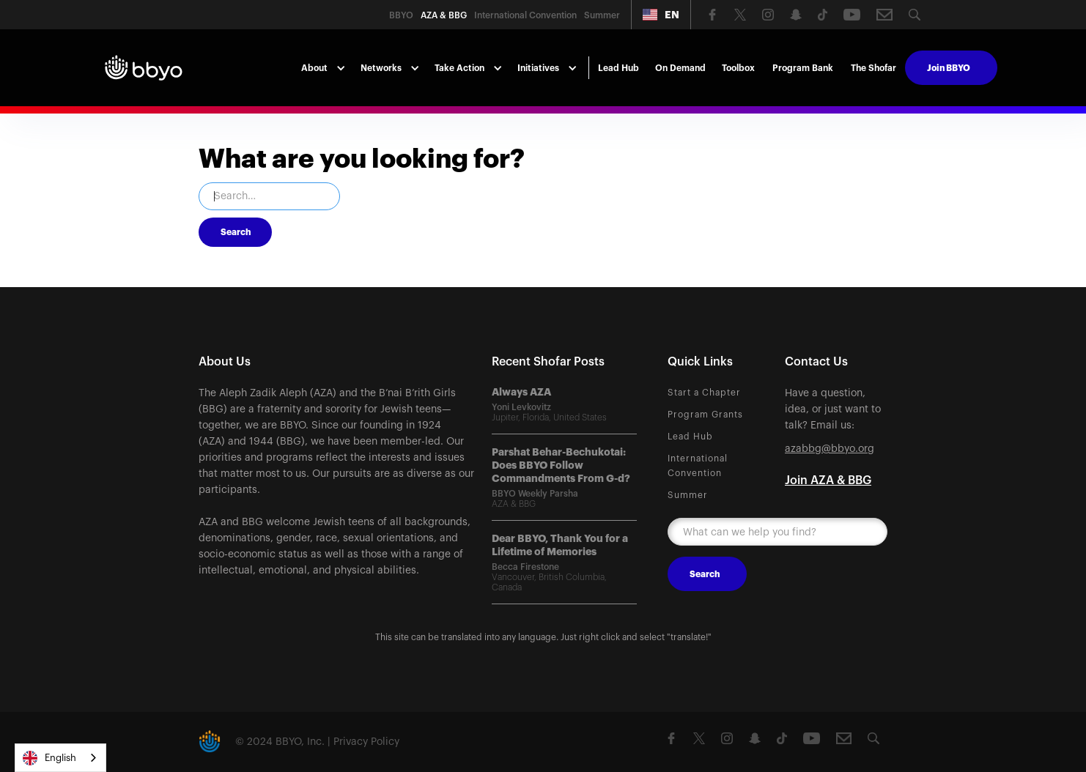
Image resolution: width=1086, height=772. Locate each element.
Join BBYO (948, 68)
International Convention (698, 466)
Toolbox (738, 68)
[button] (661, 14)
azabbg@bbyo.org (829, 449)
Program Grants (705, 414)
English (49, 758)
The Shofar (873, 68)
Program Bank (802, 68)
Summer (688, 495)
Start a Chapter (704, 392)
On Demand (680, 68)
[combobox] (60, 757)
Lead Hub (618, 68)
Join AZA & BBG (828, 480)
